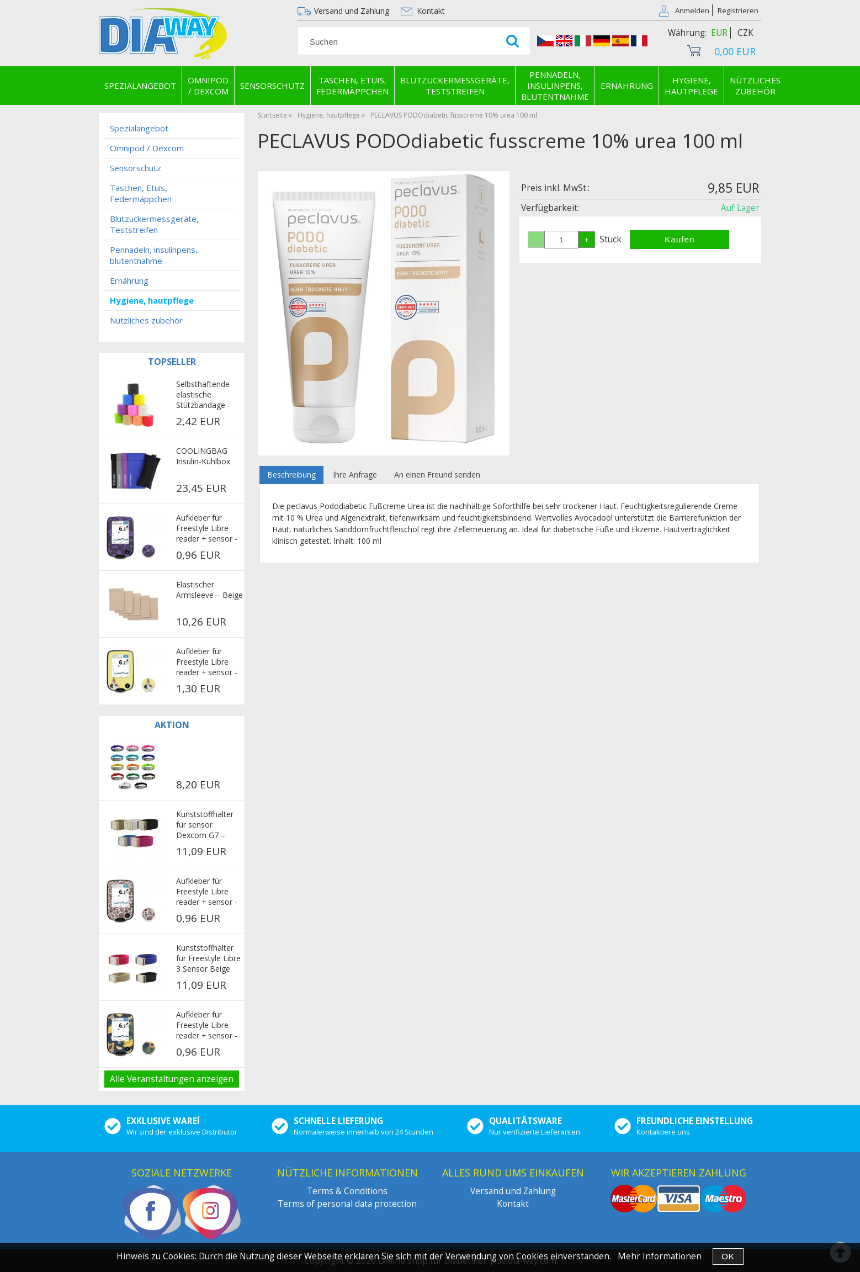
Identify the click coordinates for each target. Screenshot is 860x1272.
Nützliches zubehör (755, 86)
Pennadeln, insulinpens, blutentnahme (555, 85)
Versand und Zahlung (351, 11)
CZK (745, 33)
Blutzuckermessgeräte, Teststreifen (454, 86)
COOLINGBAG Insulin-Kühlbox (203, 456)
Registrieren (738, 10)
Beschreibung (291, 474)
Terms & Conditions (347, 1191)
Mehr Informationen (660, 1256)
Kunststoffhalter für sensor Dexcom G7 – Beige (204, 825)
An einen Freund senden (437, 474)
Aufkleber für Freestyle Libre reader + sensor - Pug (206, 662)
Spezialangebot (140, 85)
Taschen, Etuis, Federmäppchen (352, 86)
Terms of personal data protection (347, 1204)
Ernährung (627, 85)
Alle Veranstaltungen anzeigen (171, 1079)
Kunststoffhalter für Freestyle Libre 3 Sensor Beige (208, 958)
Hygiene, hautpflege (691, 86)
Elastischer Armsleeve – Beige (209, 589)
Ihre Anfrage (355, 474)
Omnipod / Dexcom (208, 86)
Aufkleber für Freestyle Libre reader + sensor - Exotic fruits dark (206, 1025)
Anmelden (692, 10)
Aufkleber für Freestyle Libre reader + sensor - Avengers (206, 892)
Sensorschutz (272, 85)
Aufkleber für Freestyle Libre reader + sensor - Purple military (206, 528)
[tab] (291, 475)
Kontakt (431, 11)
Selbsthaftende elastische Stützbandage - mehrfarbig (203, 395)
